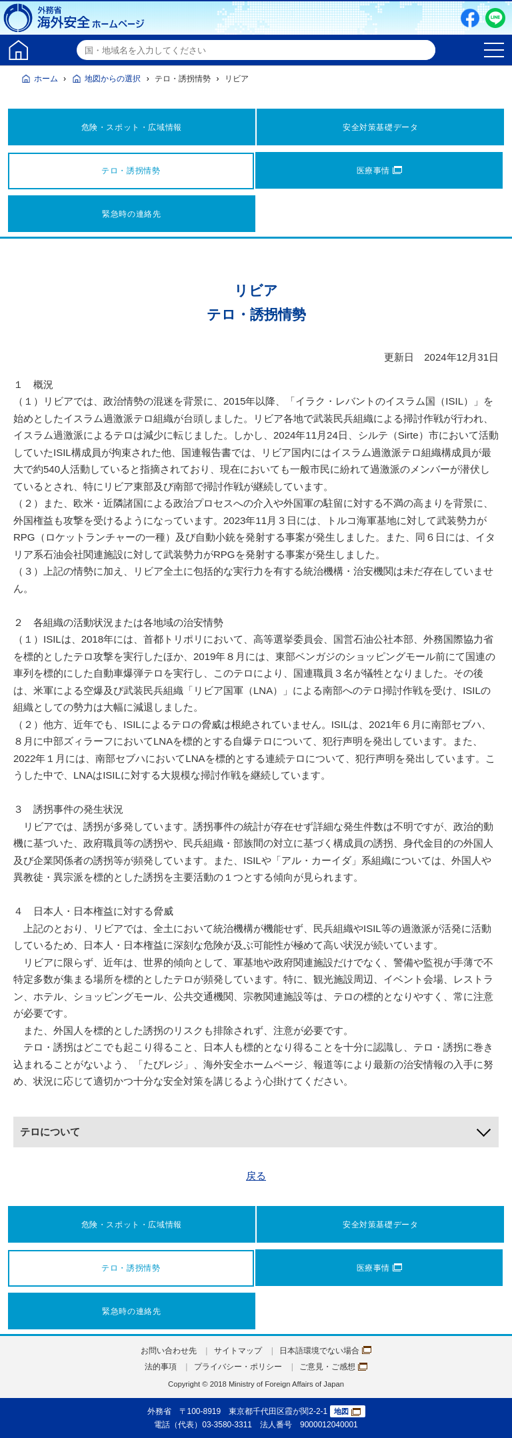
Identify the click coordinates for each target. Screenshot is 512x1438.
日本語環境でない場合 (325, 1350)
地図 (347, 1411)
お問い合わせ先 (169, 1350)
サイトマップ (238, 1350)
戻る (256, 1175)
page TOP (488, 1414)
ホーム (46, 78)
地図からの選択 (113, 78)
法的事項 (161, 1366)
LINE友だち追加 (495, 18)
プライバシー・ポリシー (238, 1366)
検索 (423, 50)
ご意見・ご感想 (333, 1366)
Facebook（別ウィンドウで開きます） (470, 18)
